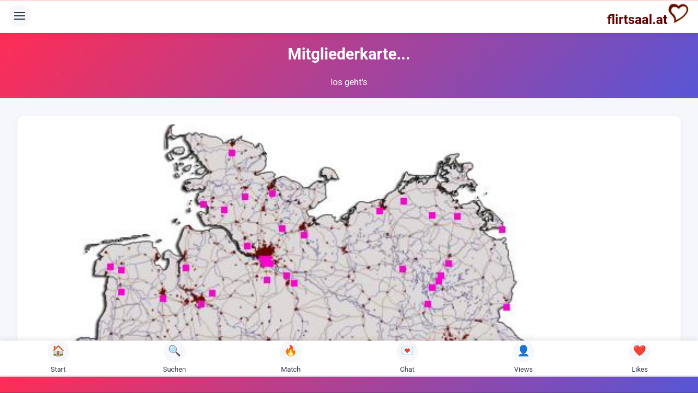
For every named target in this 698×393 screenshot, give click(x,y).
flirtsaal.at (648, 14)
